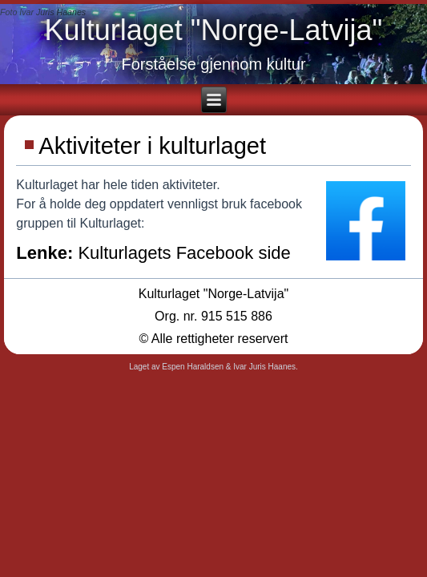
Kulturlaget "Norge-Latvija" (214, 30)
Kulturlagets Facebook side (184, 253)
